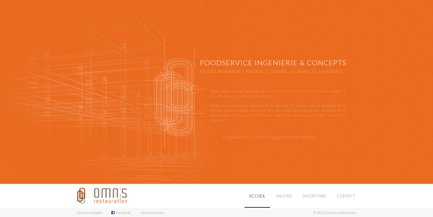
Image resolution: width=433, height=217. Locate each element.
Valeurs (284, 195)
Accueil (257, 195)
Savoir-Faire (314, 195)
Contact (346, 195)
